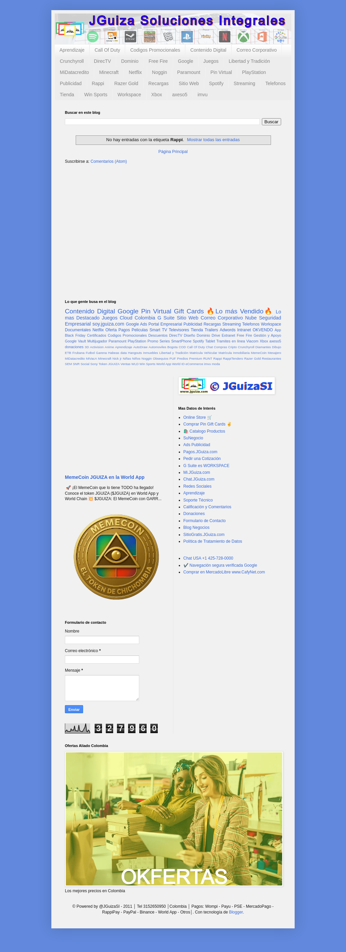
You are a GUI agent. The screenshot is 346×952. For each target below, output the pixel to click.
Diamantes (263, 347)
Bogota (172, 347)
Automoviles (157, 347)
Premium (195, 358)
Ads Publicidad (196, 444)
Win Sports (95, 94)
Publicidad (71, 83)
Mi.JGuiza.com (196, 472)
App (278, 330)
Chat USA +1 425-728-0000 (208, 558)
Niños (136, 358)
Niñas (127, 358)
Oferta (111, 330)
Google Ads (136, 324)
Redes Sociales (197, 486)
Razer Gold (126, 83)
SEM (68, 364)
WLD (135, 364)
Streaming (244, 83)
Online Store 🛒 (197, 417)
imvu (203, 94)
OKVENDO (263, 330)
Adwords (228, 330)
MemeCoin (258, 353)
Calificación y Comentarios (207, 507)
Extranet (228, 335)
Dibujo (276, 347)
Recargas (158, 83)
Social (84, 364)
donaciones (74, 347)
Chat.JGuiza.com (199, 479)
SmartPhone (181, 341)
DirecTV (102, 61)
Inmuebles (150, 353)
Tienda (67, 94)
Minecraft (109, 72)
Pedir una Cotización (202, 458)
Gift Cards (189, 311)
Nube (250, 317)
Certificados (96, 335)
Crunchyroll (72, 61)
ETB (68, 353)
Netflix (135, 72)
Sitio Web (189, 83)
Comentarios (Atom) (109, 161)
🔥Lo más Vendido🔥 (239, 311)
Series (164, 341)
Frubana (78, 353)
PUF (173, 358)
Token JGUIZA (109, 364)
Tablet (210, 341)
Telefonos (275, 83)
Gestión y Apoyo (267, 335)
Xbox (156, 94)
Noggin (159, 72)
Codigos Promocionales (155, 50)
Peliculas (139, 330)
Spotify (216, 83)
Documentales (78, 330)
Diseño (189, 335)
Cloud (126, 317)
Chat (209, 347)
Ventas (125, 364)
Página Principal (173, 151)
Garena (101, 353)
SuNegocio (193, 438)
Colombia (145, 317)
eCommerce (194, 364)
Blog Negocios (196, 527)
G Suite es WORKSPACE (206, 465)
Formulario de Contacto (204, 520)
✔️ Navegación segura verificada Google (220, 565)
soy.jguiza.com (108, 324)
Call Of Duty (107, 50)
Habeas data (117, 353)
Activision (97, 347)
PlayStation (254, 72)
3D (87, 347)
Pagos (124, 330)
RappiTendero (233, 358)
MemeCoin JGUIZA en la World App (105, 477)
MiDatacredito (74, 72)
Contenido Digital (208, 50)
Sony (94, 364)
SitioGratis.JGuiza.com (204, 534)
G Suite (166, 317)
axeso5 (179, 94)
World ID (178, 364)
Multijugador (97, 341)
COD (182, 347)
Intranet (244, 330)
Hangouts (135, 353)
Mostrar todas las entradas (213, 139)
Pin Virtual (221, 72)
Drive (216, 335)
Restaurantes (271, 358)
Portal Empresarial (165, 324)
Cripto (232, 347)
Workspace (129, 94)
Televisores (179, 330)
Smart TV (158, 330)
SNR (76, 364)
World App (163, 364)
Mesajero (274, 353)
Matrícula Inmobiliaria (234, 353)
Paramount (188, 72)
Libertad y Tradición (249, 61)
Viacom (252, 341)
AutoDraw (140, 347)
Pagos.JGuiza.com (200, 451)
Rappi (98, 83)
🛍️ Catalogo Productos (204, 431)
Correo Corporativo (257, 50)
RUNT (207, 358)
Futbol (90, 353)
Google (185, 61)
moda (216, 364)
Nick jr (117, 358)
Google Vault (75, 341)
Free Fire (158, 61)
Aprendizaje (71, 50)
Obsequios (160, 358)
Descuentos (158, 335)
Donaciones (194, 513)
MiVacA (91, 358)
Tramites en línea (230, 341)
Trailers (211, 330)
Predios (182, 358)
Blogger (236, 912)
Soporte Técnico (198, 500)
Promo (152, 341)
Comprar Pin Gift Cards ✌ (207, 424)
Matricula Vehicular (203, 353)
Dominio (129, 61)
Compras (220, 347)
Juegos (211, 61)
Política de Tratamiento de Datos (212, 541)
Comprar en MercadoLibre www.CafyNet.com (224, 572)
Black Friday (75, 335)
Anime (109, 347)
